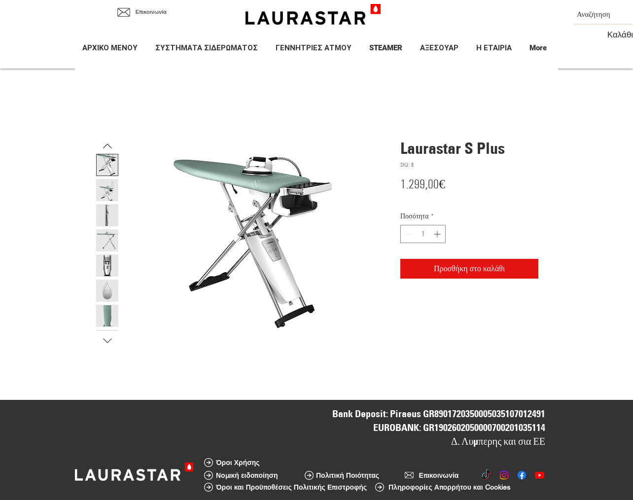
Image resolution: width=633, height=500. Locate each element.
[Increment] (438, 234)
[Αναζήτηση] (596, 14)
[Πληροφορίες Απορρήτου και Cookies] (449, 487)
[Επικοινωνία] (151, 12)
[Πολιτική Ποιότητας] (348, 475)
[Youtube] (539, 475)
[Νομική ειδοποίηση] (247, 475)
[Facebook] (522, 475)
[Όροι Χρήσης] (237, 462)
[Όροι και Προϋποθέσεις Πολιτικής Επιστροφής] (291, 487)
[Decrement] (408, 234)
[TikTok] (486, 475)
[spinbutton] (423, 234)
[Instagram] (504, 475)
